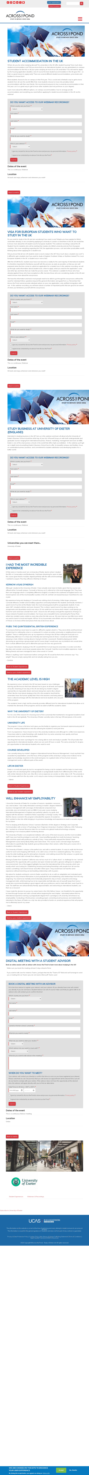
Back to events (14, 192)
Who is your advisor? (17, 144)
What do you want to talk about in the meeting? (25, 1056)
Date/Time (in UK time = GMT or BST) (22, 1087)
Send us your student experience (18, 672)
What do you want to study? (20, 136)
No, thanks (73, 1470)
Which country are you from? (20, 106)
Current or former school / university (21, 1026)
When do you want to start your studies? (23, 1041)
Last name (14, 121)
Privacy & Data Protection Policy (17, 1236)
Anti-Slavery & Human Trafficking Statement (54, 1236)
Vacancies (55, 1238)
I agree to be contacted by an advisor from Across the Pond (31, 155)
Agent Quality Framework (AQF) (40, 1238)
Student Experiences (16, 1197)
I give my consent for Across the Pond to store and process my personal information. (44, 151)
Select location (54, 6)
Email (12, 128)
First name (14, 113)
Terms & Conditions (75, 1236)
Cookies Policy (34, 1236)
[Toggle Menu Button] (80, 19)
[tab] (16, 1196)
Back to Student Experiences (17, 667)
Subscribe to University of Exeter (11, 1210)
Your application (54, 2)
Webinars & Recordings (35, 1197)
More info (46, 1473)
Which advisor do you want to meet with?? (23, 1048)
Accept (61, 1470)
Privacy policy (71, 151)
